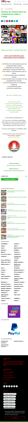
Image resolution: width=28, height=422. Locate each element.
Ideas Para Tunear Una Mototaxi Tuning (16, 223)
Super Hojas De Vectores (12, 215)
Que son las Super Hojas (8, 375)
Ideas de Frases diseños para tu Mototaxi (16, 204)
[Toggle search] (24, 1)
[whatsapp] (15, 1)
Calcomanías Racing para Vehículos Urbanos (17, 197)
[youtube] (14, 386)
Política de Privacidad (17, 4)
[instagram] (19, 1)
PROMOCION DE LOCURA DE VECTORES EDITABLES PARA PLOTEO (15, 237)
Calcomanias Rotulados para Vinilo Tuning (16, 210)
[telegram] (17, 386)
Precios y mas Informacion (9, 377)
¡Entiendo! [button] (15, 417)
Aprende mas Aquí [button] (14, 414)
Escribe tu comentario (9, 179)
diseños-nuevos (10, 209)
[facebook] (17, 1)
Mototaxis (12, 203)
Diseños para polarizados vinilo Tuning (16, 229)
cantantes (9, 228)
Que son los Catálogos (8, 372)
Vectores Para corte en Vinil (6, 4)
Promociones (9, 234)
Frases (8, 203)
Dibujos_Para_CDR (15, 228)
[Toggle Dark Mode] (22, 1)
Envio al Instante (7, 379)
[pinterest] (9, 386)
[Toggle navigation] (26, 1)
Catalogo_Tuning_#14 (7, 157)
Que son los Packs (7, 373)
